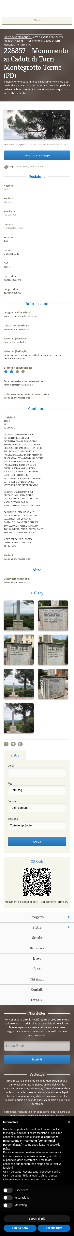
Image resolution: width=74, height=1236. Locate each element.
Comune (12, 801)
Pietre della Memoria (37, 9)
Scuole (37, 937)
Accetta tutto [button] (53, 1227)
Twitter (13, 744)
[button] (69, 1122)
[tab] (15, 755)
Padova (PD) (10, 214)
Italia (6, 189)
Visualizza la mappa (37, 155)
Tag (10, 783)
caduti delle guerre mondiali (29, 166)
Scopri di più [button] (37, 1218)
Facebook (6, 744)
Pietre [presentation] (14, 755)
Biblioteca (37, 948)
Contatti (37, 989)
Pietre (37, 927)
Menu (37, 20)
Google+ (20, 744)
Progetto (37, 917)
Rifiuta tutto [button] (20, 1227)
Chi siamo (37, 979)
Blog (37, 968)
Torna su (37, 1000)
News (37, 958)
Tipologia (13, 819)
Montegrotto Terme (13, 227)
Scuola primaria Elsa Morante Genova (49, 144)
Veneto (7, 201)
